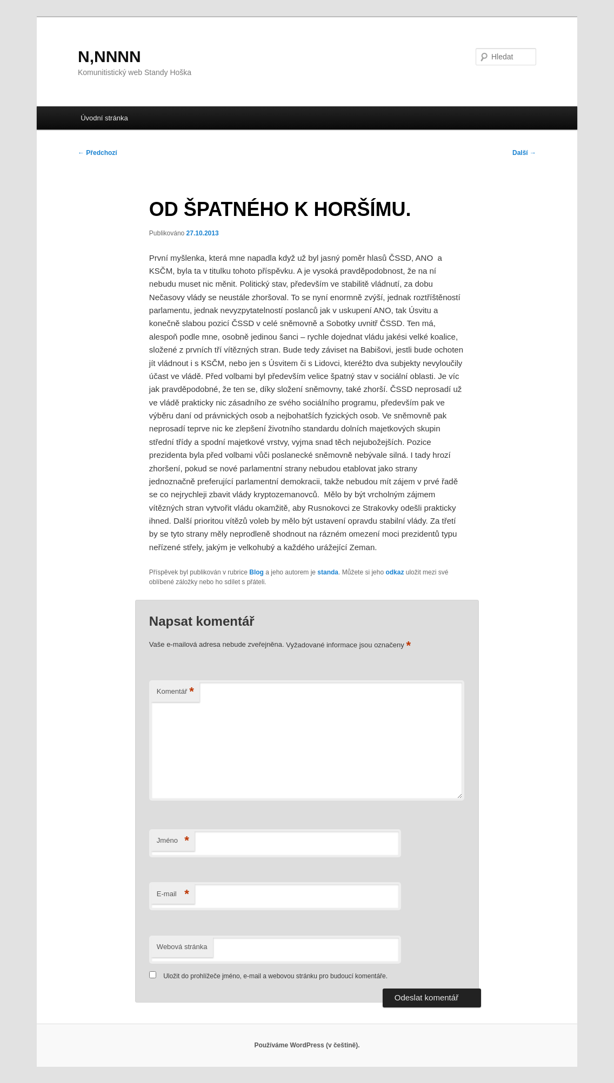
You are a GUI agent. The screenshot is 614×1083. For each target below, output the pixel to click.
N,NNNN (109, 56)
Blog (256, 572)
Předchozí (97, 153)
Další (524, 153)
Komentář (175, 692)
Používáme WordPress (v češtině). (306, 1045)
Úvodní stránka (104, 118)
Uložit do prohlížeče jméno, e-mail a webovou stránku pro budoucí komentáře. (275, 976)
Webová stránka (182, 947)
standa (327, 572)
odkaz (394, 572)
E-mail (173, 894)
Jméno (173, 841)
